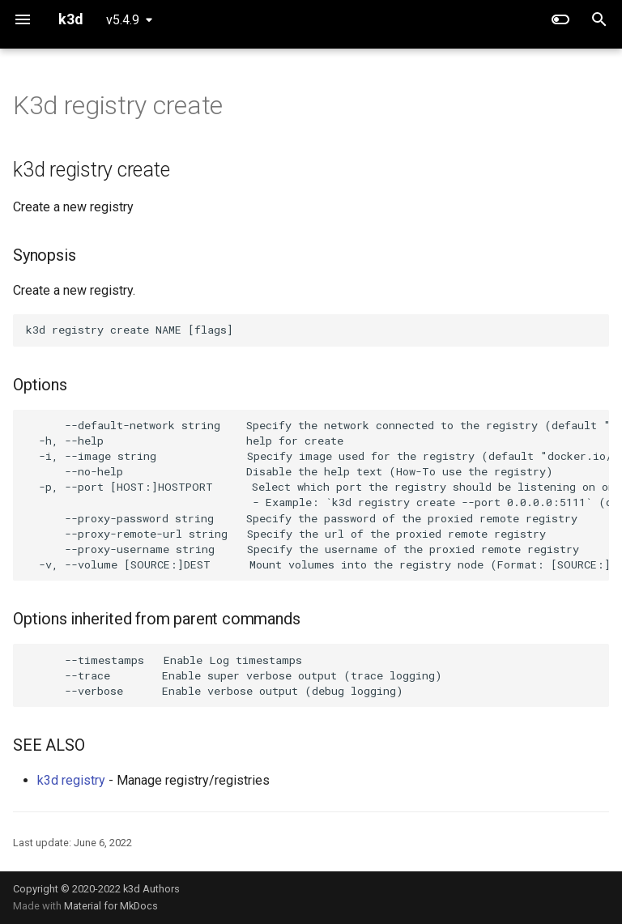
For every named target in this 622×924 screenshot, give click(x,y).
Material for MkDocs (111, 906)
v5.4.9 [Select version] (122, 20)
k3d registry (71, 780)
